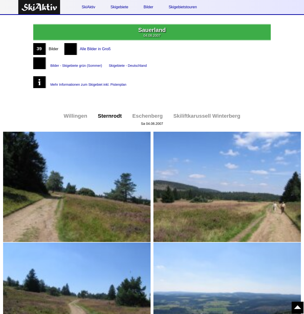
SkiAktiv (88, 7)
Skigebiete (119, 7)
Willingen (75, 106)
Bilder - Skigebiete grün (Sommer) (79, 63)
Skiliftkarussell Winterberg (206, 106)
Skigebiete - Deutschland (135, 63)
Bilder (148, 7)
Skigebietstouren (183, 7)
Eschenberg (147, 106)
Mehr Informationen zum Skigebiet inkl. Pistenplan (92, 77)
